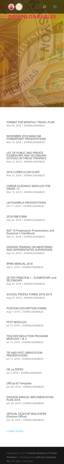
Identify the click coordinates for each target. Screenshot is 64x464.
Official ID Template (19, 383)
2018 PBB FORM (16, 216)
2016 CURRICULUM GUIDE (23, 172)
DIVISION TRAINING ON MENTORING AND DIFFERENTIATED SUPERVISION (29, 248)
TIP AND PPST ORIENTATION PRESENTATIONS (24, 354)
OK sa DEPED (14, 369)
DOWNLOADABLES (34, 125)
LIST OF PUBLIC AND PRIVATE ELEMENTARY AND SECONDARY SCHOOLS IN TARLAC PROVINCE (26, 155)
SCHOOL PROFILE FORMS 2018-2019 (29, 294)
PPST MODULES (16, 322)
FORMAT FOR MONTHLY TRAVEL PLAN (30, 122)
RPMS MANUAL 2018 (19, 264)
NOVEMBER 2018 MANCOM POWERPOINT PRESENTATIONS (26, 137)
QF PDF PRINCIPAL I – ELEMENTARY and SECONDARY (31, 279)
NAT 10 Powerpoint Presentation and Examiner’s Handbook (30, 232)
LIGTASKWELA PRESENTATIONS (26, 203)
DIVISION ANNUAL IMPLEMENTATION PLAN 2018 (29, 398)
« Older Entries (15, 431)
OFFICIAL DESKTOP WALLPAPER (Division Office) (26, 415)
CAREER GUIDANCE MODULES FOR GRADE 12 (28, 187)
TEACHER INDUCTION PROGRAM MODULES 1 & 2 (27, 337)
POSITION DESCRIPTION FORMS (26, 308)
